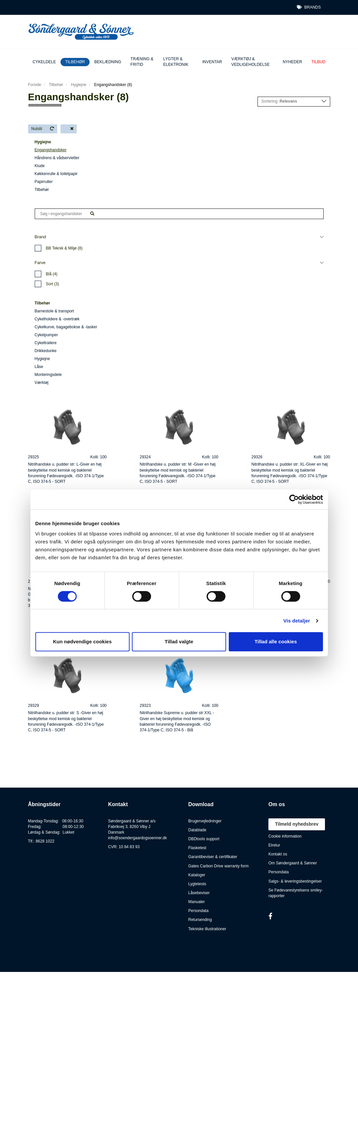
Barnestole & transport (54, 311)
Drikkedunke (46, 350)
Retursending (200, 919)
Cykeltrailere (46, 343)
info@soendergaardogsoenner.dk (137, 838)
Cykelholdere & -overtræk (57, 319)
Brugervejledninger (205, 821)
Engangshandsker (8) (113, 84)
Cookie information (284, 836)
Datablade (197, 830)
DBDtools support (203, 839)
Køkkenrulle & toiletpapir (56, 173)
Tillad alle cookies (276, 641)
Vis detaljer (296, 620)
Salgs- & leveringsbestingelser (295, 881)
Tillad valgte (179, 641)
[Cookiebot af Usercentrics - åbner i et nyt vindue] (294, 499)
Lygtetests (197, 884)
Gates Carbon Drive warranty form (218, 866)
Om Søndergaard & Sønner (292, 863)
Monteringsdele (48, 374)
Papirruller (44, 181)
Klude (40, 165)
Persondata (198, 910)
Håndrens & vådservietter (57, 158)
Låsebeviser (199, 893)
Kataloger (196, 875)
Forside (34, 84)
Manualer (196, 901)
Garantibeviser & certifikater (212, 856)
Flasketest (197, 848)
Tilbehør (42, 189)
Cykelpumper (46, 335)
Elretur (274, 845)
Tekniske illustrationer (207, 929)
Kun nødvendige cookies (82, 641)
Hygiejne (79, 84)
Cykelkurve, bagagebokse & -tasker (66, 327)
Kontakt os (277, 854)
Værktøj (42, 382)
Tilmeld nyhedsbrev (296, 824)
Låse (39, 366)
